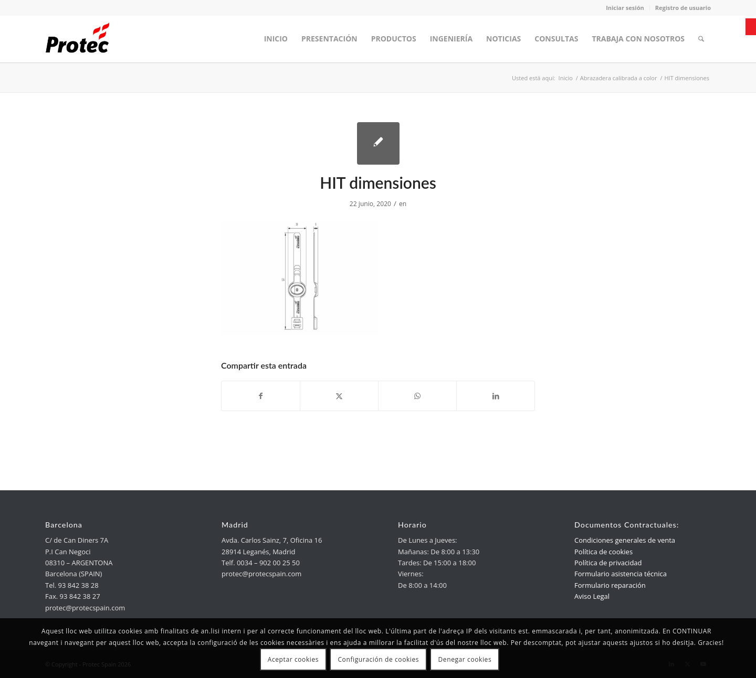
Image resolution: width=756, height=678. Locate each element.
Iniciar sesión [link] (625, 8)
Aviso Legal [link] (592, 596)
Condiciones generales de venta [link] (624, 540)
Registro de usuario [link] (683, 8)
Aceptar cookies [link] (293, 659)
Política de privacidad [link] (608, 562)
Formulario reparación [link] (610, 585)
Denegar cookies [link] (465, 659)
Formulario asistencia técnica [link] (620, 573)
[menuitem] (276, 38)
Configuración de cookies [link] (378, 659)
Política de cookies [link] (603, 551)
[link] (751, 26)
